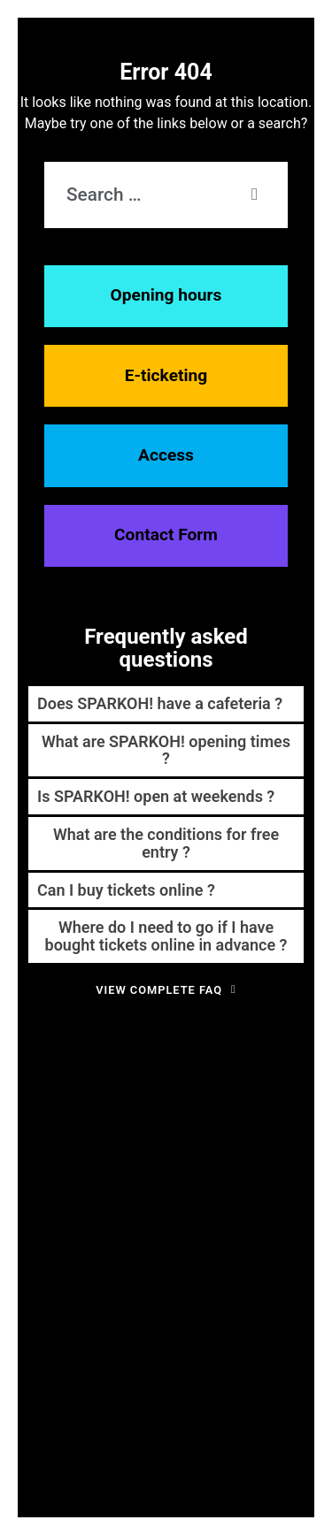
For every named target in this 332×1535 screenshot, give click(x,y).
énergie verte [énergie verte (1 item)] (74, 1332)
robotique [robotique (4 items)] (263, 1214)
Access (166, 455)
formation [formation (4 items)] (129, 1183)
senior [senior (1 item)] (30, 1277)
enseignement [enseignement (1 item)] (56, 1154)
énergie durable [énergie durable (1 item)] (272, 1304)
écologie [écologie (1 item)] (217, 1304)
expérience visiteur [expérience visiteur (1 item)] (128, 1154)
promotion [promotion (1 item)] (125, 1218)
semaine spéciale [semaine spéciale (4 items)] (224, 1244)
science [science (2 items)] (53, 1246)
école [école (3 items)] (176, 1300)
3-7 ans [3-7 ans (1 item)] (50, 1073)
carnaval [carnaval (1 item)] (217, 1098)
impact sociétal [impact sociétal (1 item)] (244, 1187)
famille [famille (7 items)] (210, 1149)
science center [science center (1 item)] (111, 1248)
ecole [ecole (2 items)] (291, 1119)
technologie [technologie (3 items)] (184, 1274)
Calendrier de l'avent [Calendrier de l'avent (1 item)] (153, 1098)
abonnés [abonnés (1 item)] (88, 1073)
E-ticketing (166, 375)
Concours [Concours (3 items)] (275, 1095)
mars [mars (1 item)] (291, 1187)
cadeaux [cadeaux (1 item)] (89, 1098)
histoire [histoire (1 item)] (193, 1187)
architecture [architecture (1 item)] (44, 1098)
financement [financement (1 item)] (279, 1154)
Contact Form (166, 534)
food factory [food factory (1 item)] (55, 1187)
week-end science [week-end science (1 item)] (113, 1304)
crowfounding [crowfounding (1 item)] (89, 1120)
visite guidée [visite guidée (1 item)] (260, 1277)
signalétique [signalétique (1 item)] (73, 1277)
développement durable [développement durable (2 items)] (196, 1119)
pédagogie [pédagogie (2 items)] (184, 1216)
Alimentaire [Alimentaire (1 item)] (163, 1073)
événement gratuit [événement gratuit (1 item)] (247, 1332)
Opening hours (166, 295)
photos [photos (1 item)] (85, 1218)
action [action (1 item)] (122, 1073)
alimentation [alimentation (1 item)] (216, 1073)
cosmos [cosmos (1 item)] (40, 1120)
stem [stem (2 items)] (118, 1275)
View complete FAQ (166, 990)
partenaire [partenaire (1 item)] (45, 1218)
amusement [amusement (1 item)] (271, 1073)
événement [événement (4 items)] (155, 1328)
